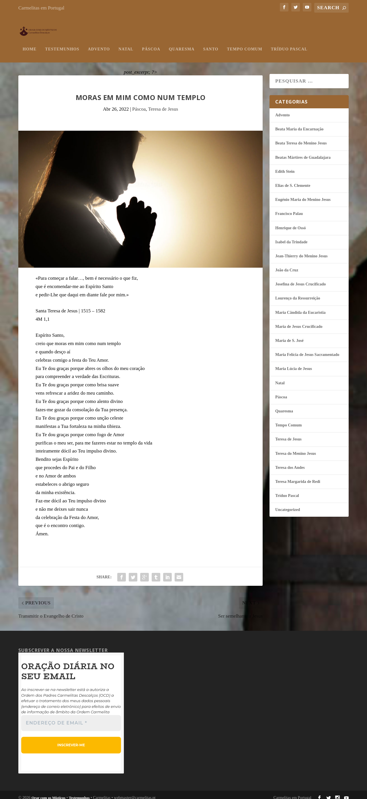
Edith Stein (284, 166)
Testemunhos (62, 43)
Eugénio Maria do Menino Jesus (303, 194)
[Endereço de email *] (71, 717)
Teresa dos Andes (290, 462)
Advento (99, 43)
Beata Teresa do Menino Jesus (301, 137)
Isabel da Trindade (291, 236)
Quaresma (182, 43)
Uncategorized (287, 504)
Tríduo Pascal (289, 43)
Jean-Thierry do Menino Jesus (301, 250)
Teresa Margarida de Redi (297, 476)
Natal (125, 43)
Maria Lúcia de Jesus (293, 363)
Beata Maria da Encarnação (299, 123)
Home (29, 43)
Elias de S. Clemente (292, 180)
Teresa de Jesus (163, 103)
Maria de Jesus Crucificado (298, 321)
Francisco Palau (289, 208)
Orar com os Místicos (49, 792)
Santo (210, 43)
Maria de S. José (289, 335)
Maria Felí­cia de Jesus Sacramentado (307, 349)
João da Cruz (286, 264)
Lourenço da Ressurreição (297, 292)
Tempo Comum (244, 43)
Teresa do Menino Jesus (295, 448)
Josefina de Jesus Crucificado (300, 278)
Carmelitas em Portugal (41, 8)
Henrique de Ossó (290, 222)
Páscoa (151, 43)
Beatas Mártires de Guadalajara (303, 152)
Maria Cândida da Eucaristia (300, 307)
